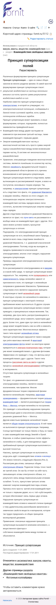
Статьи (16, 28)
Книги (24, 28)
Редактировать (28, 70)
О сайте (31, 28)
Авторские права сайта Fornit (36, 598)
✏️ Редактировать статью (40, 39)
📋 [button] (50, 34)
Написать (7, 600)
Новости (7, 28)
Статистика (33, 602)
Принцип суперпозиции (28, 545)
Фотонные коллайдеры (19, 577)
